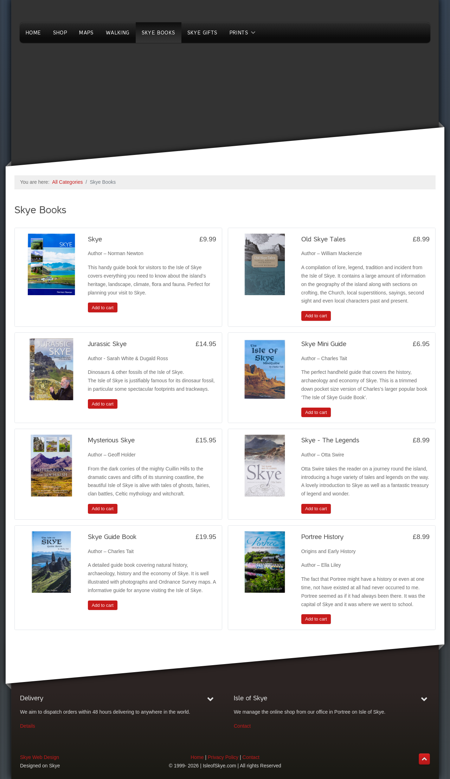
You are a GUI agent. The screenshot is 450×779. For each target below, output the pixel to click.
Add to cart (103, 307)
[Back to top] (424, 759)
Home (197, 757)
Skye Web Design (39, 757)
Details (27, 726)
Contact (242, 726)
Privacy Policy (223, 757)
